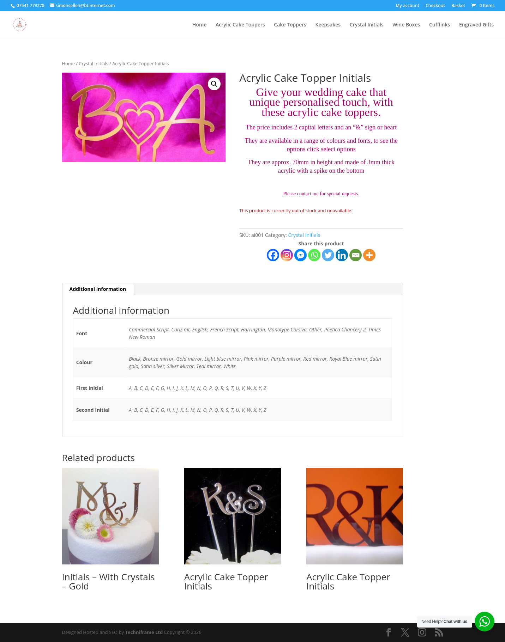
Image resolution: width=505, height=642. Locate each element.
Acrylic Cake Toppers (240, 25)
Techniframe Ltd (144, 632)
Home (199, 25)
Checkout (435, 6)
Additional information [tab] (98, 289)
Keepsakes (328, 25)
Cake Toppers (290, 25)
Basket (458, 6)
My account (407, 6)
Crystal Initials (367, 25)
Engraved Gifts (476, 25)
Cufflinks (439, 25)
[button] (214, 84)
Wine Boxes (406, 25)
